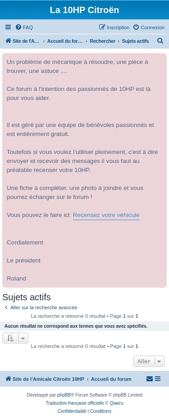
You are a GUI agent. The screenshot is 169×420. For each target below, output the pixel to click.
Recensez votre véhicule (106, 215)
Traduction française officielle (75, 403)
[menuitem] (24, 27)
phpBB (64, 395)
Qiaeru (116, 403)
